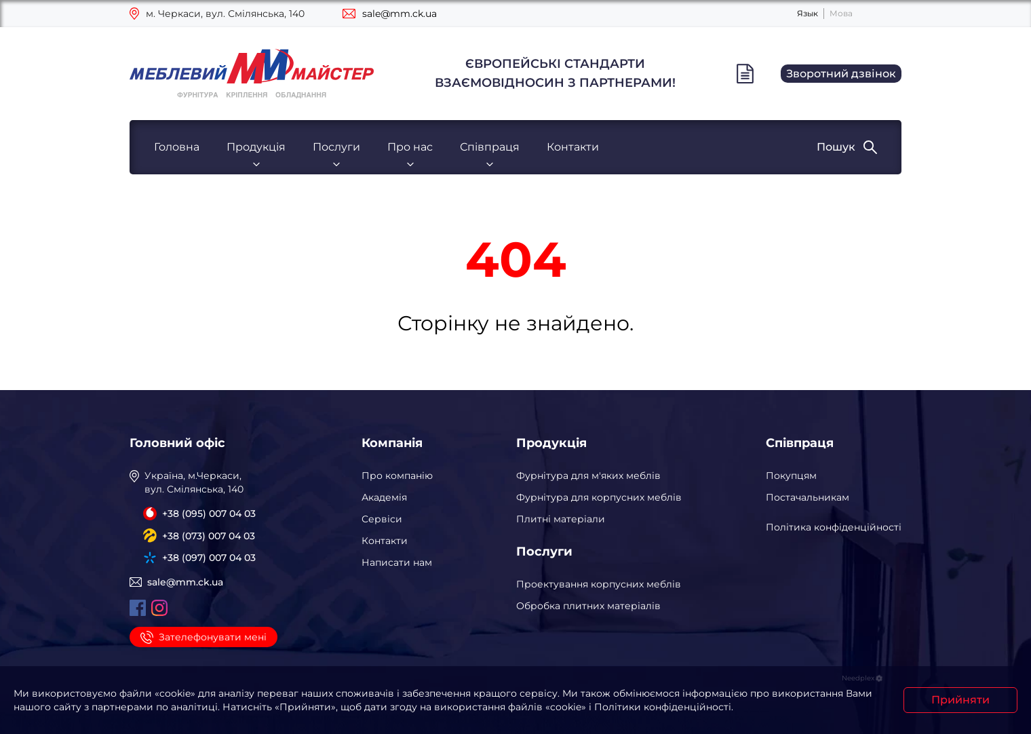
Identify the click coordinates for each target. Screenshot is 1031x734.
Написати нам (397, 562)
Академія (384, 497)
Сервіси (382, 519)
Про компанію (397, 475)
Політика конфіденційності (833, 527)
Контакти (573, 146)
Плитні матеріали (560, 519)
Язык (807, 13)
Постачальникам (807, 497)
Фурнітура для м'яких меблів (588, 475)
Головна (176, 146)
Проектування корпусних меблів (598, 584)
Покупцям (791, 475)
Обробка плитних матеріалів (588, 606)
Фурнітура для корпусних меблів (599, 497)
